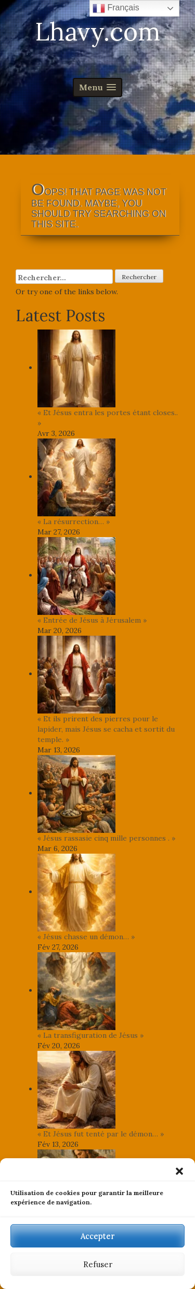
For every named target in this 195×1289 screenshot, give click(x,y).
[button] (179, 1171)
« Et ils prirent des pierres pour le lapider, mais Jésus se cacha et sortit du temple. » (106, 729)
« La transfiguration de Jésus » (90, 1035)
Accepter (97, 1236)
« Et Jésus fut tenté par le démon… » (100, 1134)
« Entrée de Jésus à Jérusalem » (92, 620)
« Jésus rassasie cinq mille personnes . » (106, 838)
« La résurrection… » (73, 521)
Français (116, 8)
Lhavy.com (98, 31)
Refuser (97, 1264)
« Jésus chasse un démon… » (86, 936)
